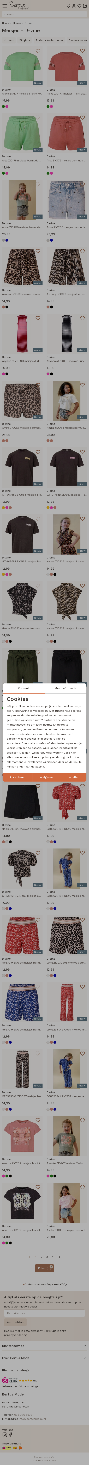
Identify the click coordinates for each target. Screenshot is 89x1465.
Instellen (73, 777)
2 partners (48, 720)
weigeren (46, 777)
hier (73, 752)
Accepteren (17, 777)
